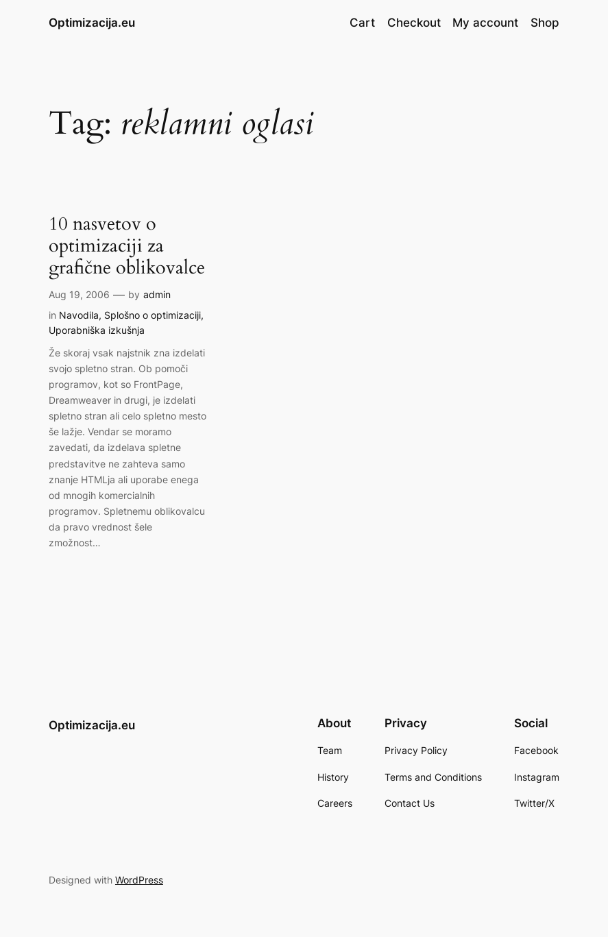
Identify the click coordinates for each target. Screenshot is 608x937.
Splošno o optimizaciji (152, 315)
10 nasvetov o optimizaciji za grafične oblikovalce (127, 247)
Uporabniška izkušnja (97, 330)
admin (157, 294)
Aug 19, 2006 (79, 294)
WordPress (139, 880)
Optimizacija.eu (92, 22)
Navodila (79, 315)
